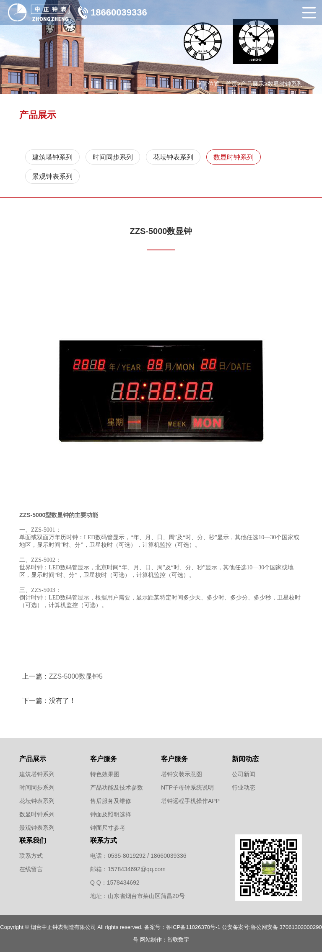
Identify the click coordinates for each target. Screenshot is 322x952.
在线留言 (31, 869)
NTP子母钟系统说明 (187, 787)
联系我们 (32, 840)
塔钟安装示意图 (181, 774)
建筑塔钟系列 (52, 157)
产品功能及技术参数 (116, 787)
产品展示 (252, 83)
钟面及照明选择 (110, 814)
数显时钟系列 (285, 83)
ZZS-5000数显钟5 (76, 676)
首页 (231, 83)
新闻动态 (245, 758)
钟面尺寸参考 (107, 827)
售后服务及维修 (110, 801)
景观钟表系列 (52, 176)
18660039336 (119, 12)
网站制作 (151, 940)
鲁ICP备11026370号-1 (193, 927)
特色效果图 (104, 774)
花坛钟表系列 (173, 157)
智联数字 (178, 940)
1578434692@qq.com (137, 869)
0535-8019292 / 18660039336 (147, 855)
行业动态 (243, 787)
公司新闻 (243, 774)
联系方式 (31, 855)
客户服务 (103, 758)
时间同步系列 (113, 157)
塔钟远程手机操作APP (190, 801)
